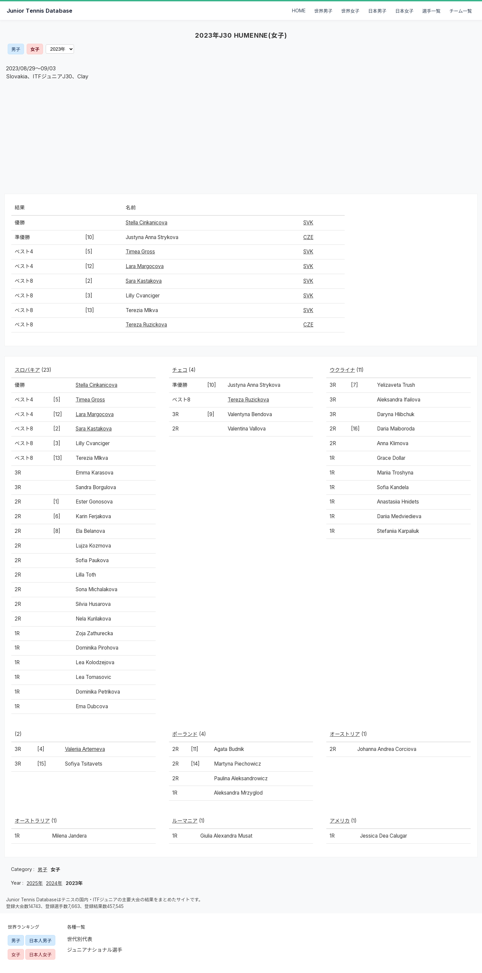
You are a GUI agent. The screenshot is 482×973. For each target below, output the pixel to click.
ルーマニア (185, 821)
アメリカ (340, 821)
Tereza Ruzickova (146, 324)
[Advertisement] (241, 137)
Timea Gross (140, 251)
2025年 (35, 883)
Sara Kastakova (144, 281)
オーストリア (345, 734)
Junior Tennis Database (39, 10)
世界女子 (350, 11)
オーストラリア (32, 821)
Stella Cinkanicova (146, 222)
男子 (15, 49)
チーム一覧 (460, 11)
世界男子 (323, 11)
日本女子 (404, 11)
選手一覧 (431, 11)
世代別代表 (79, 939)
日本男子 (377, 11)
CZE (308, 237)
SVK (308, 222)
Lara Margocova (145, 266)
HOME (299, 10)
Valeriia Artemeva (85, 749)
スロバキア (27, 370)
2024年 (54, 883)
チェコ (180, 370)
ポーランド (185, 734)
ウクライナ (342, 370)
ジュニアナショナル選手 (94, 950)
